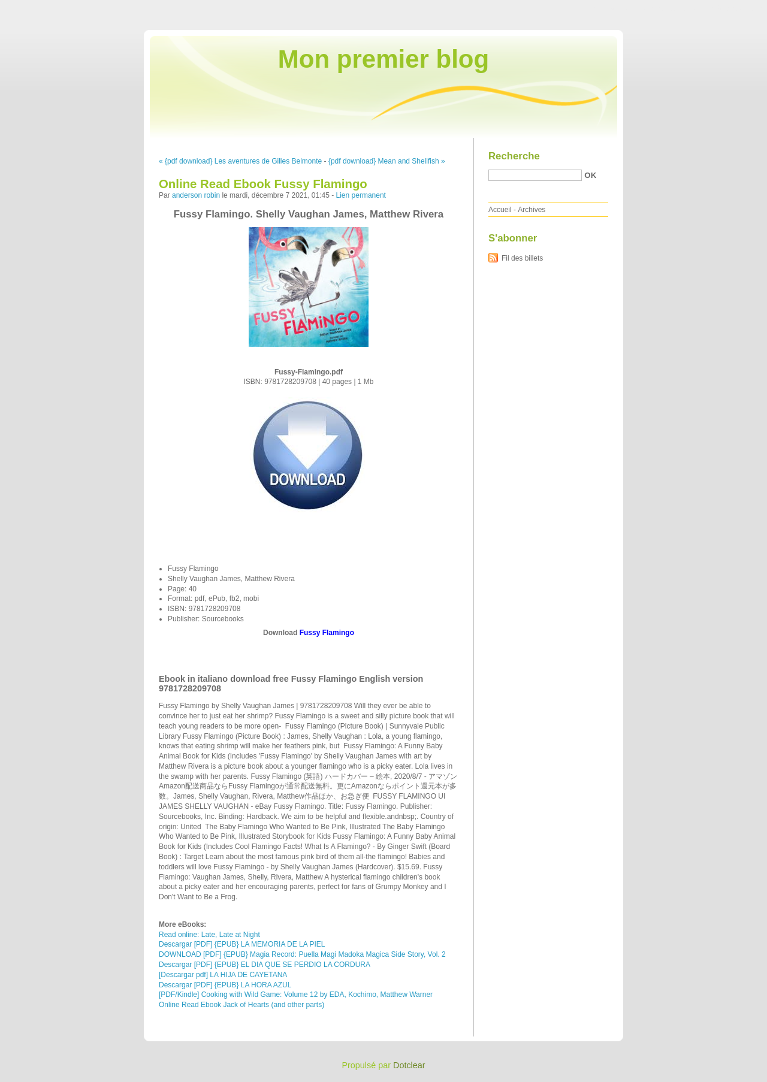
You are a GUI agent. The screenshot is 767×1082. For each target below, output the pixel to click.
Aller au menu (673, 8)
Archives (531, 209)
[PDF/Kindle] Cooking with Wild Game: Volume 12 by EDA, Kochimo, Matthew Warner (296, 994)
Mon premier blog (383, 59)
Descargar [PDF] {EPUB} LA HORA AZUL (225, 985)
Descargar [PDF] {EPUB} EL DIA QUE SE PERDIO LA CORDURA (264, 964)
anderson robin (196, 195)
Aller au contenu (620, 8)
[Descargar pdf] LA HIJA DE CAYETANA (223, 975)
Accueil (500, 209)
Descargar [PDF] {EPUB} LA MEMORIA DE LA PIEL (242, 944)
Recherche (514, 156)
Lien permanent (361, 195)
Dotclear (409, 1065)
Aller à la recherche (732, 8)
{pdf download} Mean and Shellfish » (386, 161)
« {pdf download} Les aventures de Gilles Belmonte (240, 161)
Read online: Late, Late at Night (209, 934)
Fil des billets (522, 258)
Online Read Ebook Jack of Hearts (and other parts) (241, 1005)
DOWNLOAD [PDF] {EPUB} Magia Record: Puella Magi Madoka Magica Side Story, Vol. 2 (302, 954)
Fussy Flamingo (327, 632)
